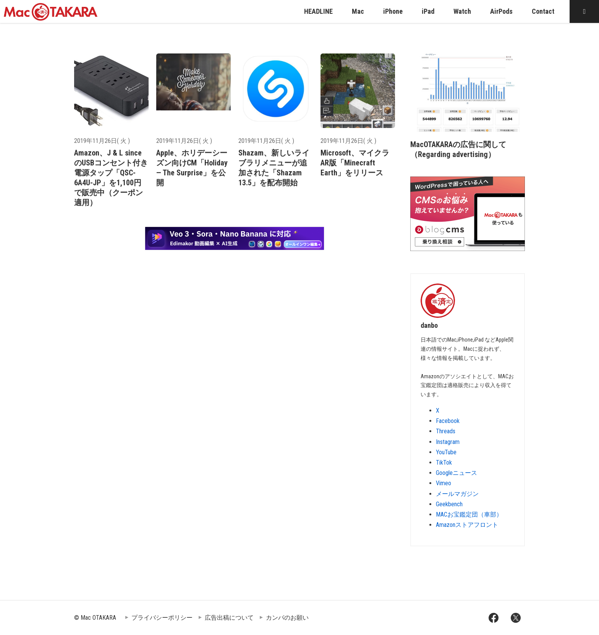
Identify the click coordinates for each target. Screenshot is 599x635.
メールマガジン (457, 493)
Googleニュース (456, 472)
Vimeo (443, 483)
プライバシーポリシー (162, 617)
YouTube (446, 452)
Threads (445, 431)
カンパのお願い (287, 617)
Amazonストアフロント (467, 524)
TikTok (444, 462)
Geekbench (449, 504)
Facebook (448, 420)
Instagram (448, 441)
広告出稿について (229, 617)
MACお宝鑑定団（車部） (469, 514)
